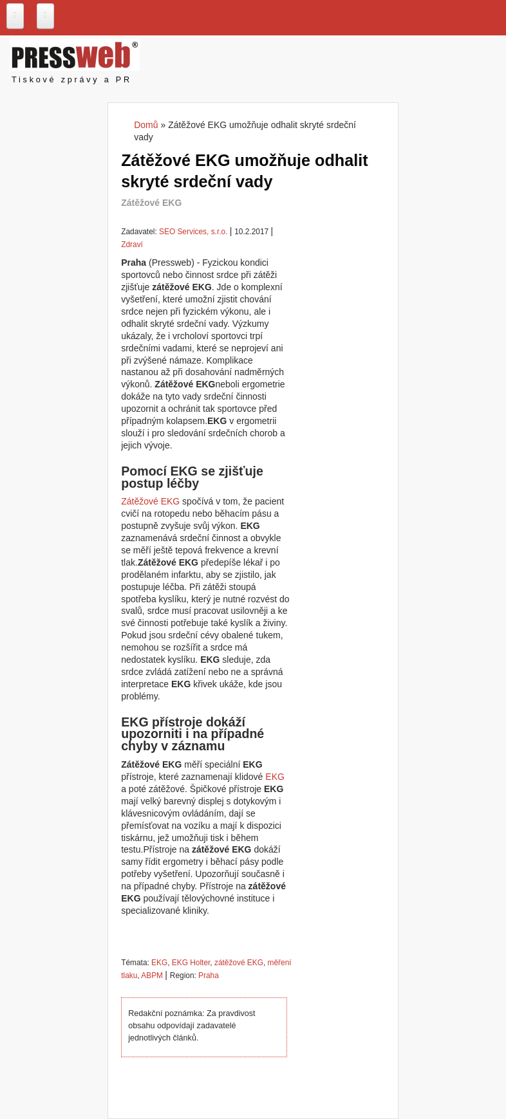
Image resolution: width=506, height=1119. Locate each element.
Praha (208, 975)
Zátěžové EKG (150, 501)
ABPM (152, 975)
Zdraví (132, 244)
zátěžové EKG (238, 962)
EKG (275, 777)
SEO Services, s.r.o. (193, 231)
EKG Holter (191, 962)
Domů (146, 125)
